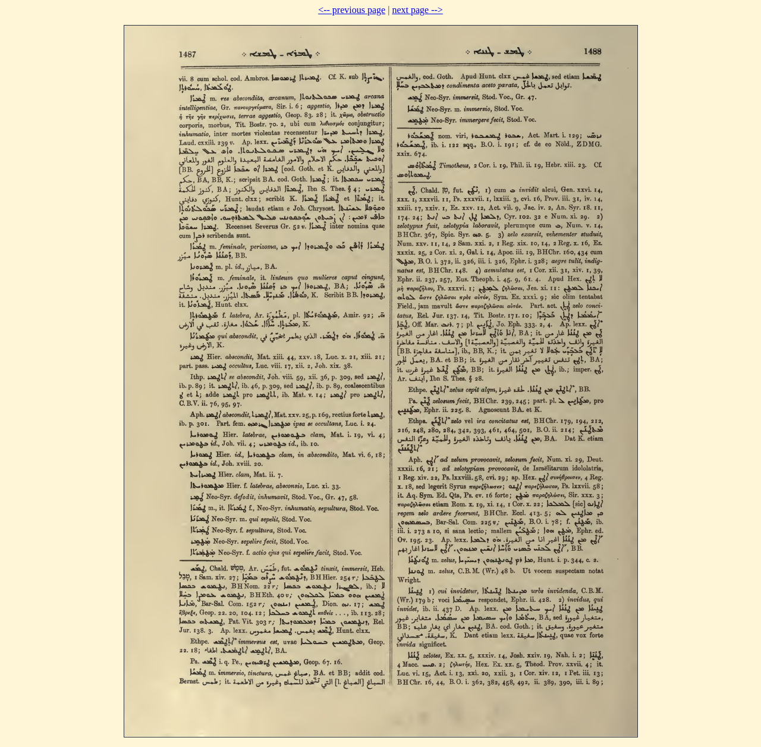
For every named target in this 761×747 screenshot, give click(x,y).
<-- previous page (351, 10)
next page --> (417, 10)
